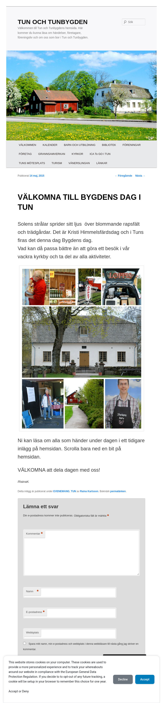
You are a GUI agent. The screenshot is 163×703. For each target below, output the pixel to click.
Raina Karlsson (89, 491)
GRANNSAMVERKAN (51, 153)
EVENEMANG (61, 491)
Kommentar (34, 534)
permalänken (118, 491)
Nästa (140, 175)
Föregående (123, 175)
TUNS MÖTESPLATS (32, 163)
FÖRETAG (25, 153)
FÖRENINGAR (132, 144)
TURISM (57, 163)
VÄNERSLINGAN (79, 163)
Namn (32, 591)
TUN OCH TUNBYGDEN (53, 21)
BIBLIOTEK (109, 144)
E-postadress (35, 612)
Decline (123, 679)
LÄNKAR (101, 163)
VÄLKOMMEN (27, 144)
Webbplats (32, 632)
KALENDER (50, 144)
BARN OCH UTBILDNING (79, 144)
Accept (144, 679)
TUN (73, 491)
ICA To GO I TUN (100, 153)
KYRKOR (77, 153)
